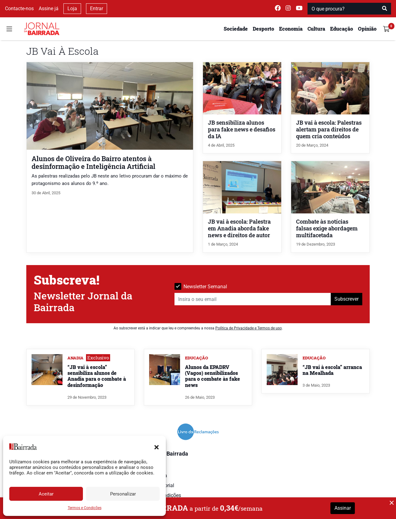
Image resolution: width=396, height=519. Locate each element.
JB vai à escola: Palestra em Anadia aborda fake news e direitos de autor (239, 228)
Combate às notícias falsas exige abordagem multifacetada (327, 228)
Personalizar (123, 494)
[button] (156, 447)
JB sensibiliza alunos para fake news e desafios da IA (241, 129)
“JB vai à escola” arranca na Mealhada (332, 370)
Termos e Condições (84, 508)
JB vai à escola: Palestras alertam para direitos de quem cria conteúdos (329, 129)
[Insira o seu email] (252, 299)
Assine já (48, 8)
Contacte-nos (19, 8)
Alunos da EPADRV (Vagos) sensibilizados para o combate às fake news (212, 376)
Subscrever (346, 299)
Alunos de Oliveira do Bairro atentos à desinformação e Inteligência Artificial (93, 162)
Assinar (342, 508)
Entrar (96, 8)
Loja (72, 8)
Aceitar (46, 494)
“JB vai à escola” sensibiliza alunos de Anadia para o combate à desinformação (96, 376)
